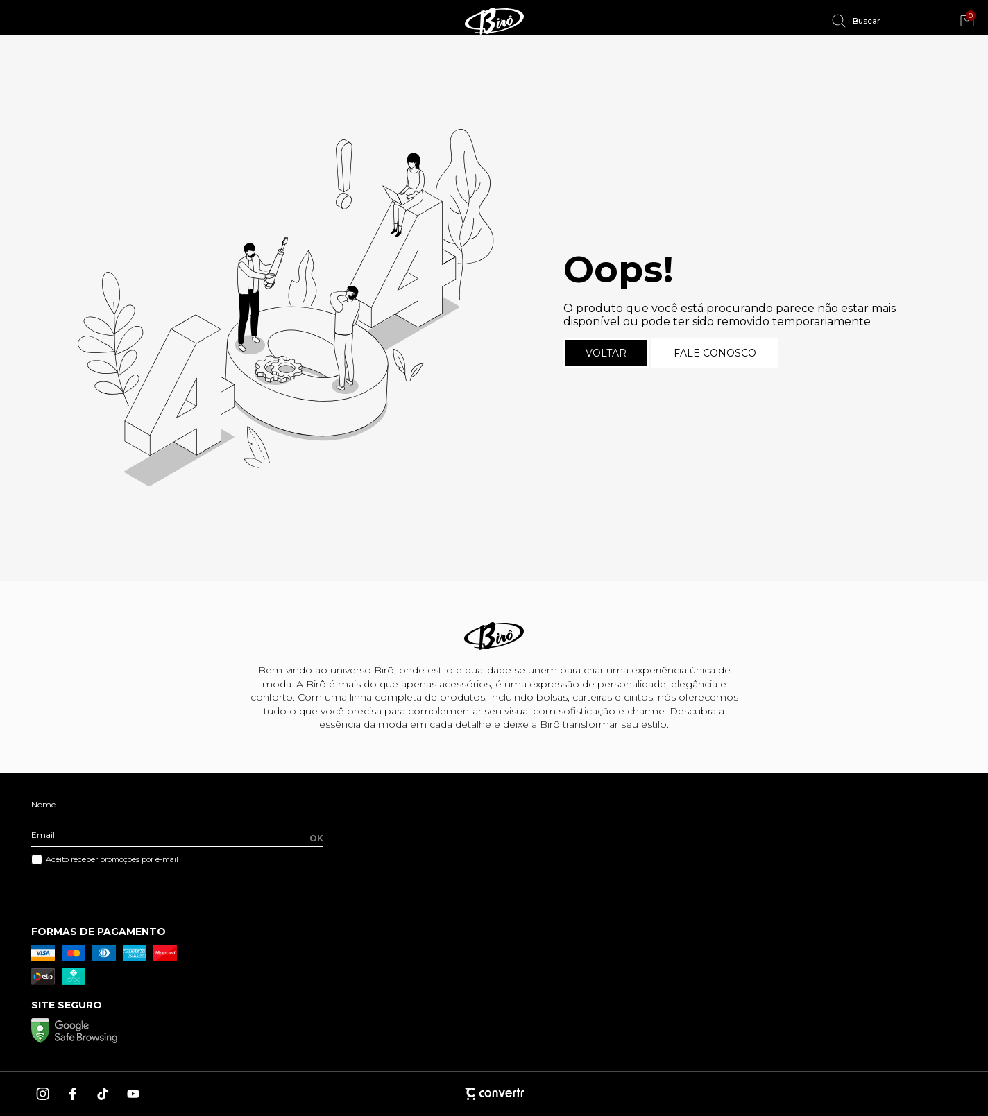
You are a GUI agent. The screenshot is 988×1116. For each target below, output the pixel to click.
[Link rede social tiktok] (103, 1093)
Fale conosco (715, 353)
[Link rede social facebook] (73, 1093)
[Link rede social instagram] (43, 1093)
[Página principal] (494, 21)
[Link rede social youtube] (133, 1093)
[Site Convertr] (494, 1093)
